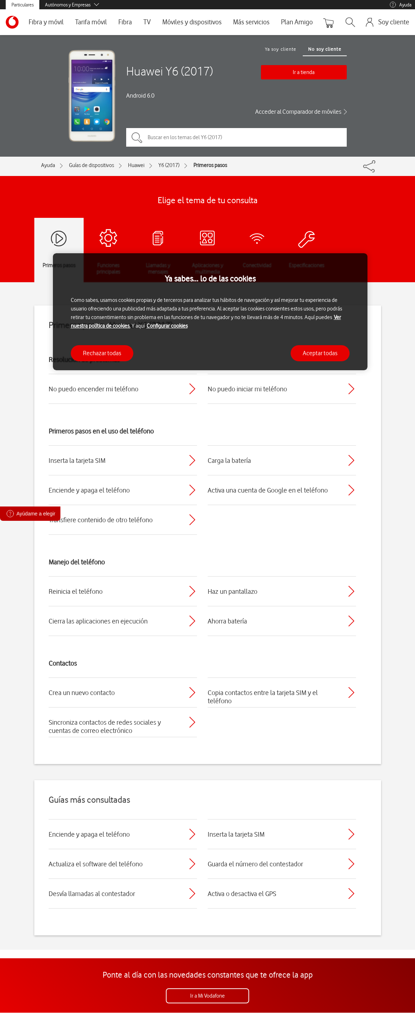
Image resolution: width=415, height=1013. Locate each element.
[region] (210, 311)
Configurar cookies (167, 326)
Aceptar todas (320, 353)
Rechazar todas (102, 353)
